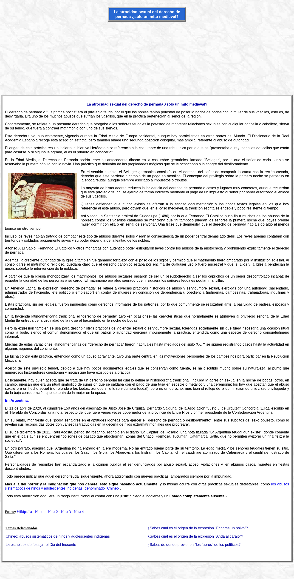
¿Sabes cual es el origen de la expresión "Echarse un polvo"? (197, 528)
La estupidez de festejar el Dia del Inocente (41, 545)
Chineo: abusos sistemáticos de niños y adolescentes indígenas (58, 536)
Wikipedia (24, 512)
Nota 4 (79, 512)
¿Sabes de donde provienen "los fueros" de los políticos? (193, 545)
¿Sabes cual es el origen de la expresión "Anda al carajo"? (195, 536)
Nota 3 (66, 512)
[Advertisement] (147, 58)
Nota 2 (53, 512)
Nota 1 (40, 512)
